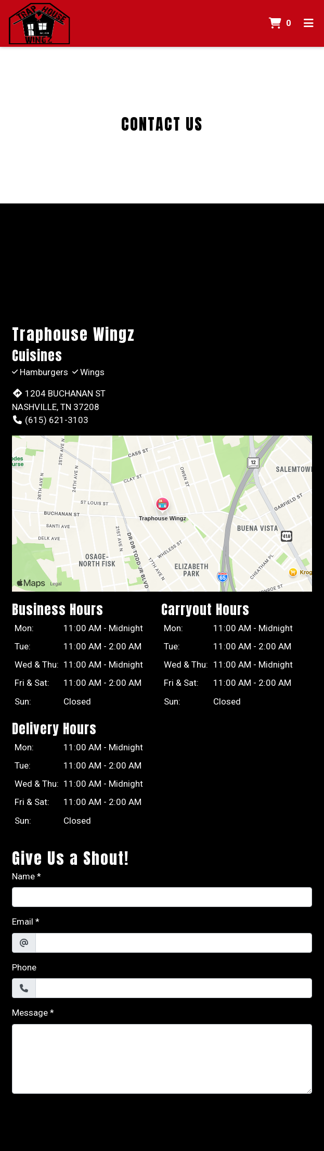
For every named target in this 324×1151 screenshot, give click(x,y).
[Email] (173, 943)
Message (30, 1012)
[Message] (162, 1059)
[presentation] (91, 1122)
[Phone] (173, 988)
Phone (24, 967)
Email (22, 921)
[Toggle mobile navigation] (308, 23)
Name (23, 876)
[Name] (162, 897)
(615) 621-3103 (50, 420)
